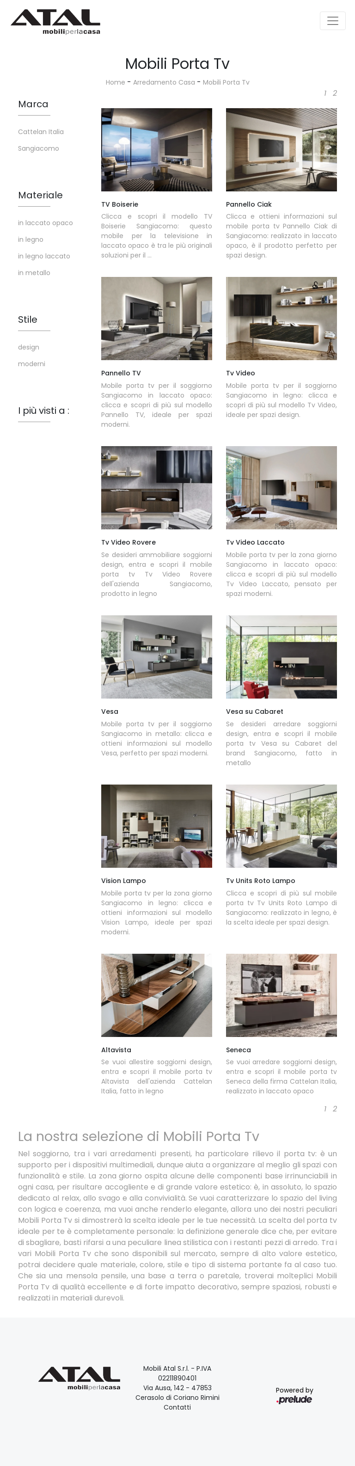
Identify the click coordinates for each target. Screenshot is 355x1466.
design (28, 347)
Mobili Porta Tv (226, 82)
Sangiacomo (38, 148)
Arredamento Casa (164, 82)
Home (115, 82)
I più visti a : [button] (43, 410)
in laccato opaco (45, 222)
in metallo (34, 272)
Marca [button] (33, 104)
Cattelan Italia (41, 131)
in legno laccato (44, 256)
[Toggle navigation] (333, 21)
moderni (31, 363)
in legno (30, 239)
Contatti (177, 1407)
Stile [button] (27, 319)
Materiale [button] (40, 195)
